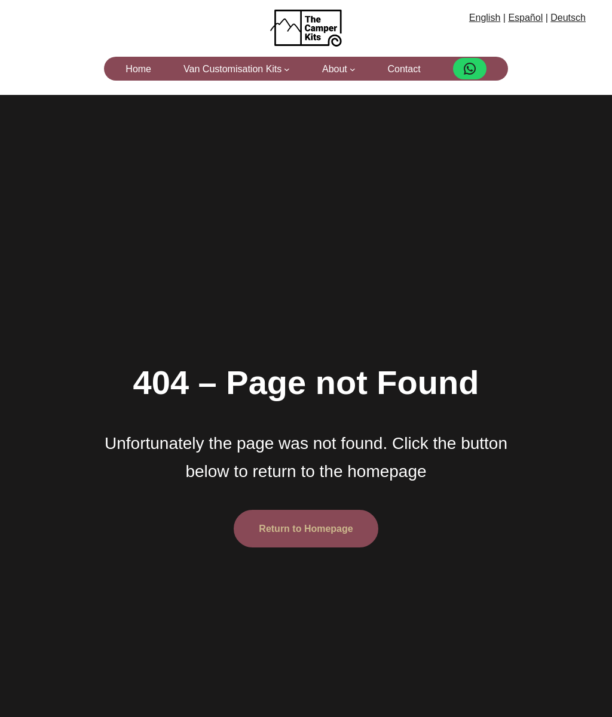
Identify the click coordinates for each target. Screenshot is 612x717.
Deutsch (568, 18)
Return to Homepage (306, 529)
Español (525, 18)
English (484, 18)
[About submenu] (353, 69)
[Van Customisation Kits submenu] (287, 69)
